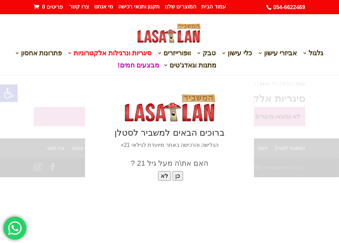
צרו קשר (79, 6)
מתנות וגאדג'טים (193, 66)
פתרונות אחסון (41, 54)
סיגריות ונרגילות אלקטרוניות (113, 54)
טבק (209, 54)
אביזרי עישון (280, 54)
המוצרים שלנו (180, 6)
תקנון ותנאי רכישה (139, 6)
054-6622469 (289, 7)
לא (164, 175)
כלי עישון (240, 54)
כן (177, 175)
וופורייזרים (177, 54)
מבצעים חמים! (138, 66)
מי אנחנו (103, 6)
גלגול (316, 54)
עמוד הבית (213, 6)
